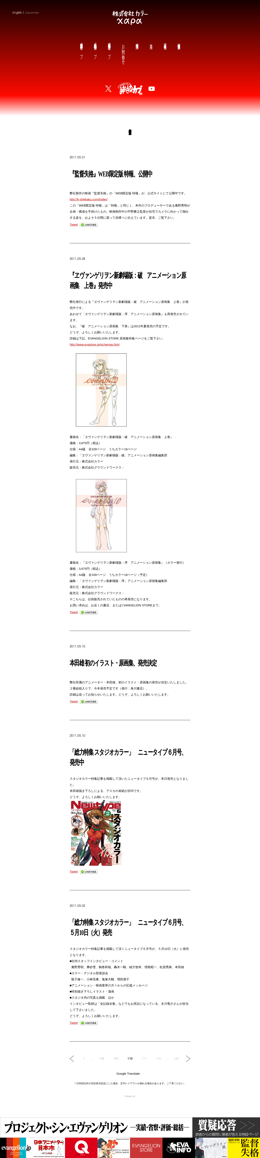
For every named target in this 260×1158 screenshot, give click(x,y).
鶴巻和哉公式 (95, 47)
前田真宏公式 (81, 47)
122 (176, 1058)
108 (101, 1058)
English (17, 12)
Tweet (74, 224)
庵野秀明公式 (109, 47)
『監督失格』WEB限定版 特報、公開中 (111, 174)
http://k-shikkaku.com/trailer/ (89, 199)
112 (158, 1058)
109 (115, 1058)
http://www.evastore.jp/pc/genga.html (94, 344)
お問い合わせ (123, 51)
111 (144, 1058)
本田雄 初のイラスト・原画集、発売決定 (113, 663)
